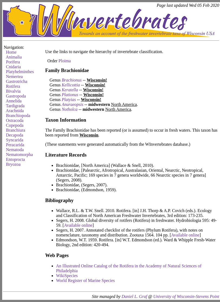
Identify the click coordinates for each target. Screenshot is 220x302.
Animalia (14, 57)
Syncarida (14, 140)
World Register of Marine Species (85, 280)
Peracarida (15, 144)
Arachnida (15, 110)
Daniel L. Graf (134, 296)
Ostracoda (15, 120)
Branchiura (15, 130)
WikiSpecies (67, 275)
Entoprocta (15, 159)
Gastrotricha (16, 81)
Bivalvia (13, 91)
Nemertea (14, 76)
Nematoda (15, 149)
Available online (78, 225)
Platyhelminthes (20, 71)
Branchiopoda (18, 115)
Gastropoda (16, 96)
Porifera (13, 62)
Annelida (14, 101)
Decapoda (14, 135)
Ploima (65, 61)
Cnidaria (13, 66)
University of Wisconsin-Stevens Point (186, 296)
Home (11, 52)
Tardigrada (15, 105)
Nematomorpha (19, 154)
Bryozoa (13, 164)
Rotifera (13, 86)
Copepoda (15, 125)
